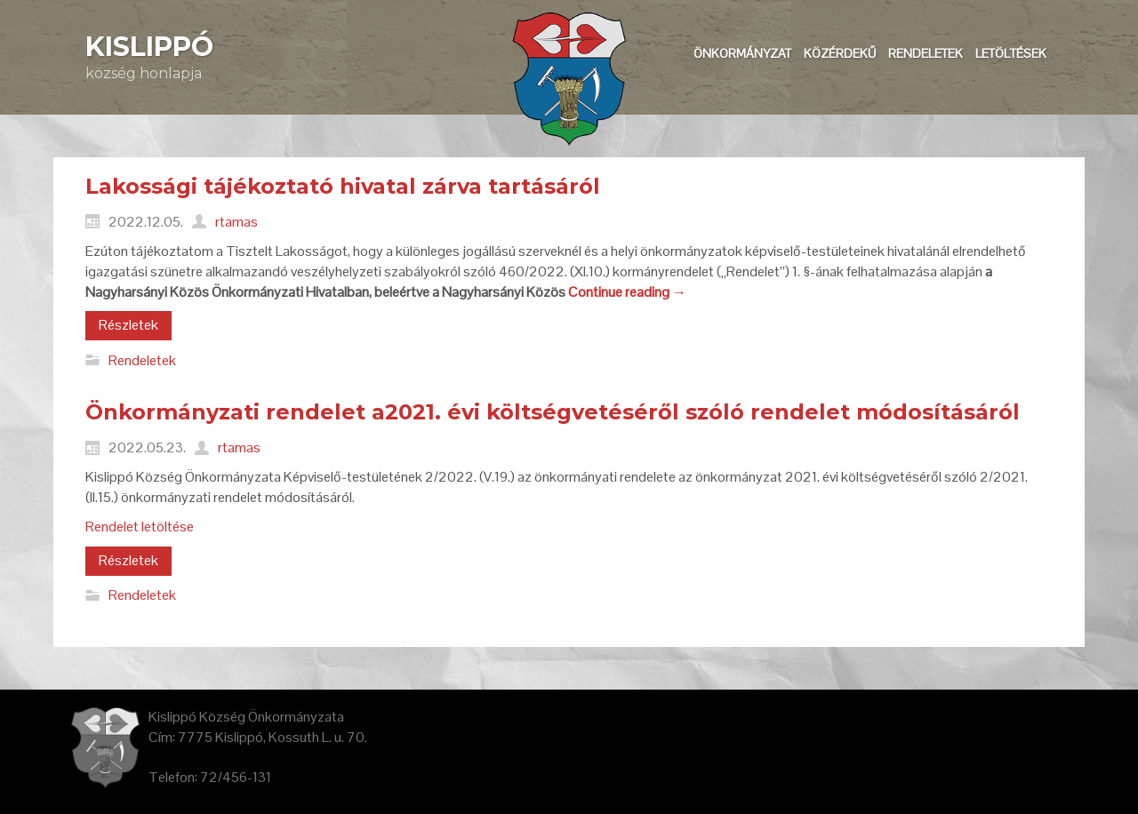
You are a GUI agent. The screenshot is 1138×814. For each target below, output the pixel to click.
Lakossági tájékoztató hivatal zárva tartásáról (342, 186)
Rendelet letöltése (139, 526)
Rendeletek (142, 359)
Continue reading (627, 292)
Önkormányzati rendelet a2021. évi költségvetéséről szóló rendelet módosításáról (552, 412)
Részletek (128, 324)
